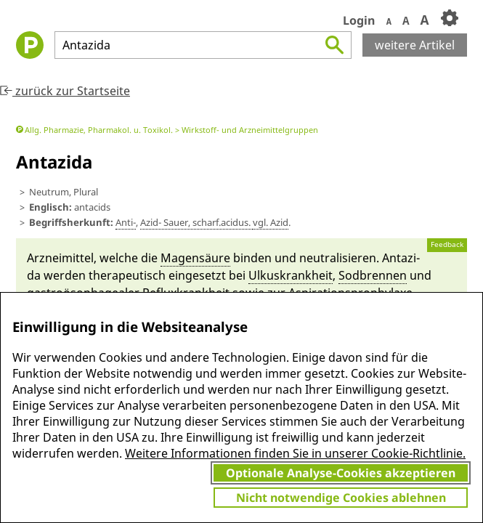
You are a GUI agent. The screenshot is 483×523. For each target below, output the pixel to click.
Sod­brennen (372, 275)
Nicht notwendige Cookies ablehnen (341, 498)
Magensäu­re (195, 258)
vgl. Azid (270, 222)
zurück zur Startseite (65, 91)
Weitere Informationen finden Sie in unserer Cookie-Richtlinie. (295, 453)
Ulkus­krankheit (290, 275)
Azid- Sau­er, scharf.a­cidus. (196, 222)
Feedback (447, 244)
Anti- (125, 222)
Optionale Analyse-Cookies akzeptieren (340, 473)
